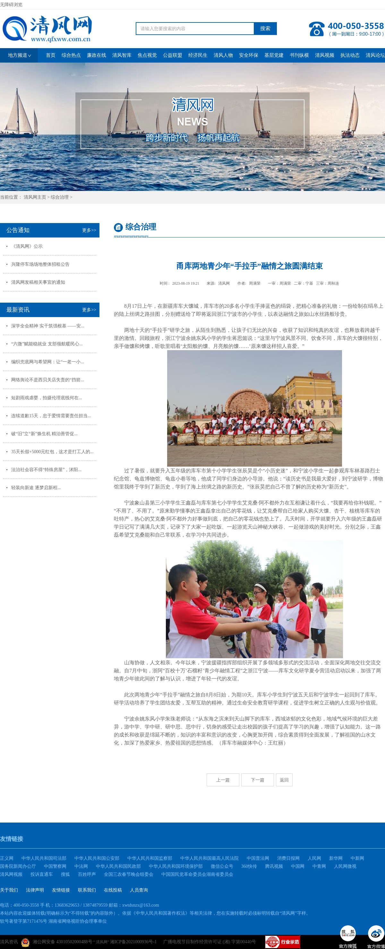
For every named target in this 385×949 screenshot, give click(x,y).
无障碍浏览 (11, 4)
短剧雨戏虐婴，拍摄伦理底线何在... (46, 397)
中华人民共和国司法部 (43, 858)
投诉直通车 (41, 874)
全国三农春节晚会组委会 (128, 874)
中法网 (81, 866)
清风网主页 (35, 197)
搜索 (265, 28)
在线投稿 (113, 890)
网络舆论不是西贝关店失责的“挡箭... (47, 379)
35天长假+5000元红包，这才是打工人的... (52, 451)
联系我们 (87, 890)
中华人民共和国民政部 (118, 866)
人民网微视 (345, 866)
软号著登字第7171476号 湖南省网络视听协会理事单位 (53, 921)
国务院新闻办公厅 (18, 866)
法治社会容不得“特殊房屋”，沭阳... (46, 469)
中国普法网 (258, 858)
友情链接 (61, 890)
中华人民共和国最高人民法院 (209, 858)
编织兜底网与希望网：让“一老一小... (47, 361)
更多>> (89, 230)
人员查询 (139, 890)
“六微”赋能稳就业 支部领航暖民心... (46, 343)
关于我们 (9, 890)
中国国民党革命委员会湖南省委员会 (197, 874)
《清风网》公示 (27, 246)
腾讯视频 (274, 866)
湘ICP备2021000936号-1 (133, 941)
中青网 (319, 866)
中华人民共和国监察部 (149, 858)
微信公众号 (222, 866)
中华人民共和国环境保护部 (176, 866)
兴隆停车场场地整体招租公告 (40, 264)
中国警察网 (55, 866)
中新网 (357, 858)
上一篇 (223, 779)
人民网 (314, 858)
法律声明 (35, 890)
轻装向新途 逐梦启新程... (36, 487)
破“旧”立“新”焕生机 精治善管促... (44, 433)
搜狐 (65, 874)
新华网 (336, 858)
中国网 (297, 866)
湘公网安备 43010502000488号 (56, 942)
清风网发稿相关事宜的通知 (38, 282)
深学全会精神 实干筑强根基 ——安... (47, 326)
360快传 (249, 866)
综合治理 (60, 197)
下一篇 (257, 779)
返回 (284, 779)
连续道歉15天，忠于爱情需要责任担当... (51, 415)
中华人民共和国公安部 (96, 858)
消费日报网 (288, 858)
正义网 (6, 858)
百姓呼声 (87, 874)
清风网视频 (11, 874)
